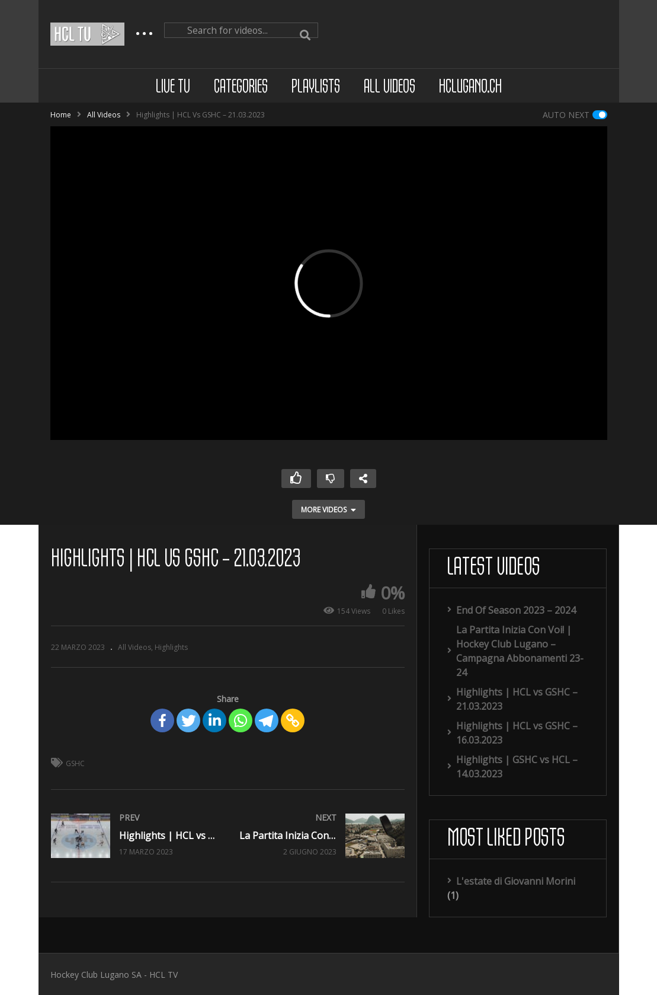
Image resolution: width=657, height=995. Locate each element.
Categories (241, 87)
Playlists (315, 87)
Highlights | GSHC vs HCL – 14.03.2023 (517, 766)
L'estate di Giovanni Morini (515, 881)
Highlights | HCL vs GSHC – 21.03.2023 (517, 699)
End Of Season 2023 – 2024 (516, 610)
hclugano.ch (470, 87)
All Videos (389, 87)
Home (60, 115)
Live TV (173, 87)
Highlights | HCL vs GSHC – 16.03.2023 (517, 733)
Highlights (171, 647)
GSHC (75, 763)
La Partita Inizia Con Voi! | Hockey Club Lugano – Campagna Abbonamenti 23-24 (520, 651)
